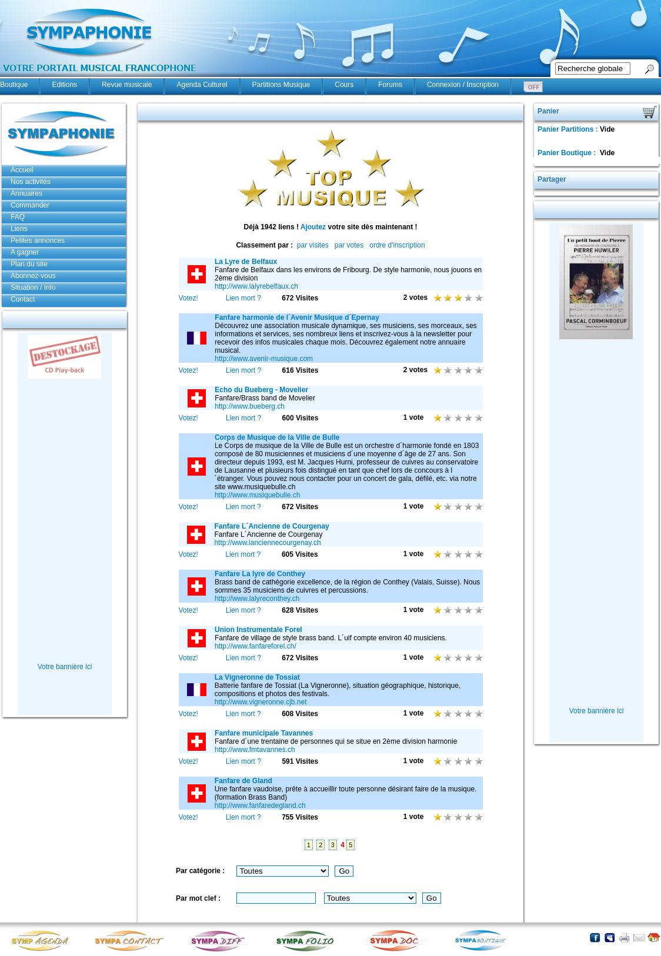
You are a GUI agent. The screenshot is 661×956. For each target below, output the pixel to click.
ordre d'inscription (397, 245)
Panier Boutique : (568, 153)
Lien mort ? (243, 298)
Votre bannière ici (65, 667)
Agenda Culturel (201, 85)
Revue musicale (127, 85)
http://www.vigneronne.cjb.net (261, 702)
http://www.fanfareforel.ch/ (255, 646)
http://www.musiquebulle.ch (257, 495)
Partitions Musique (281, 85)
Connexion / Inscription (463, 85)
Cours (344, 85)
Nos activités (31, 182)
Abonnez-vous (33, 276)
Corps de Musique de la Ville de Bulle (277, 437)
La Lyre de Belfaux (246, 262)
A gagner (25, 252)
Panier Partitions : (569, 129)
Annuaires (26, 193)
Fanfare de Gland (243, 781)
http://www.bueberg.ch (250, 406)
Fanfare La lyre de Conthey (260, 574)
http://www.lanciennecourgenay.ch (267, 543)
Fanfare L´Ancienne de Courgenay (271, 526)
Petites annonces (38, 240)
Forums (390, 85)
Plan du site (29, 264)
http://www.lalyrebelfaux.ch (256, 286)
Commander (30, 205)
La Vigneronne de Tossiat (257, 677)
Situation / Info (33, 287)
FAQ (18, 217)
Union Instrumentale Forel (258, 630)
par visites (313, 245)
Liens (19, 229)
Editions (64, 85)
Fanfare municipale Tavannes (264, 733)
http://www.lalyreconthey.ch (257, 598)
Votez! (188, 298)
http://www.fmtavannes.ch (255, 750)
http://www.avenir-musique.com (264, 359)
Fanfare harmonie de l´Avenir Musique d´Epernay (297, 317)
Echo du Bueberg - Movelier (261, 390)
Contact (23, 299)
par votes (349, 245)
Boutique (14, 85)
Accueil (22, 170)
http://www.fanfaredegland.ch (260, 805)
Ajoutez (313, 227)
